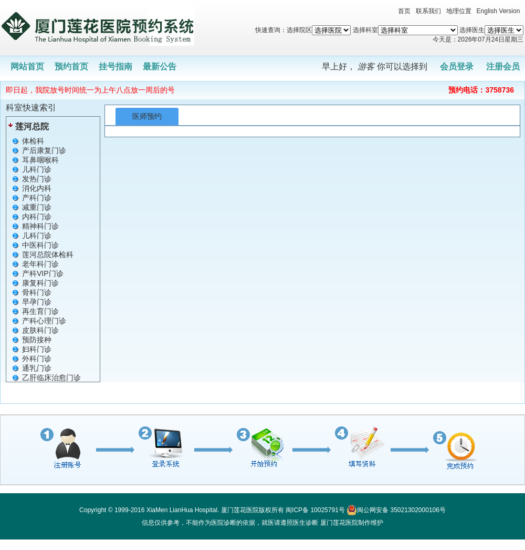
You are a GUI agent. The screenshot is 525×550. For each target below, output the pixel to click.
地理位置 (458, 11)
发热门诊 (36, 179)
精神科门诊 (40, 226)
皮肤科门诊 (40, 330)
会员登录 (457, 66)
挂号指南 (115, 66)
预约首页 (71, 66)
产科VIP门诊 (43, 273)
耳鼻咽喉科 (40, 160)
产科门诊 (36, 197)
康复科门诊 (40, 283)
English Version (498, 11)
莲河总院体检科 (48, 254)
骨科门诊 (36, 292)
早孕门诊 (36, 302)
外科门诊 (36, 358)
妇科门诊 (36, 349)
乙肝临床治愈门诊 (51, 377)
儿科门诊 (36, 169)
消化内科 (36, 188)
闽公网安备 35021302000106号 (396, 510)
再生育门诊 (40, 311)
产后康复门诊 (44, 150)
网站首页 (27, 66)
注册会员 (503, 66)
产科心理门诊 (44, 321)
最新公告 (159, 66)
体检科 (33, 141)
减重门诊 (36, 207)
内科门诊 (36, 216)
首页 (404, 11)
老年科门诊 (40, 264)
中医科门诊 (40, 245)
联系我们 (428, 11)
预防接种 (36, 339)
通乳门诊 (36, 368)
